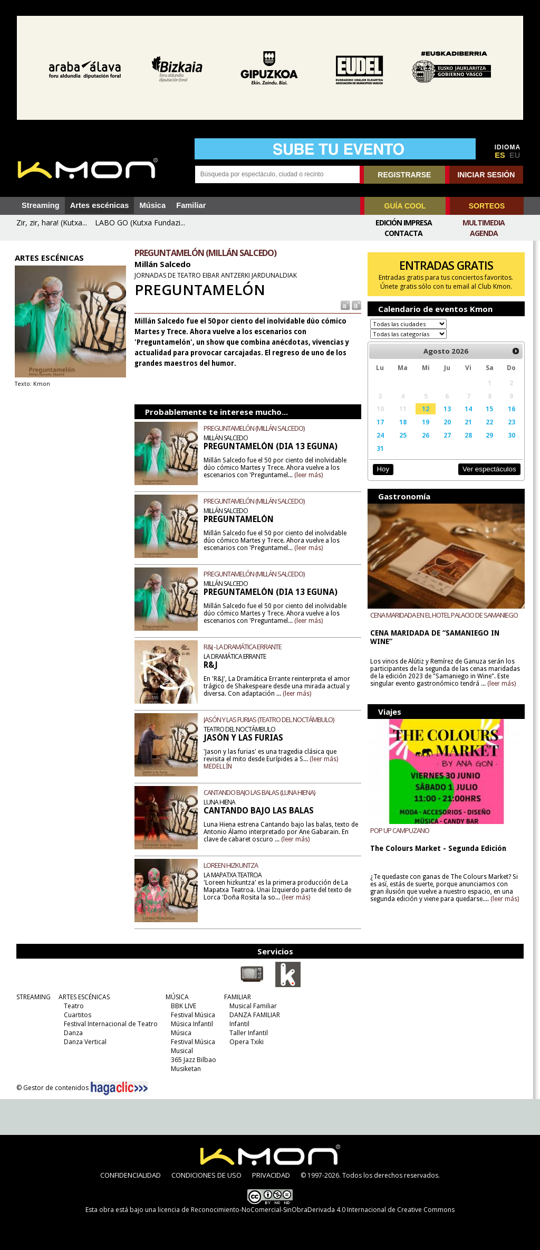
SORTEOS (487, 206)
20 (447, 422)
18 (403, 422)
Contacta (403, 233)
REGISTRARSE (404, 175)
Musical (179, 1050)
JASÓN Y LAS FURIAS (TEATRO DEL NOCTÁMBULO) (268, 719)
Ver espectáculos (490, 469)
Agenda (484, 233)
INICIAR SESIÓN (486, 175)
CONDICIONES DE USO (206, 1175)
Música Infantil (189, 1023)
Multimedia (483, 222)
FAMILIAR (234, 996)
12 (426, 408)
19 (426, 422)
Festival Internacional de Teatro (108, 1023)
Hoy (383, 469)
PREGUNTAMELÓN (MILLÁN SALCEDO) (253, 428)
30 (512, 435)
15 (490, 408)
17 (380, 422)
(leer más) (308, 475)
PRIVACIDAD (271, 1175)
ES (500, 155)
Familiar (191, 205)
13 (447, 408)
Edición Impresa (403, 222)
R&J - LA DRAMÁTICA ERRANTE (242, 646)
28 (469, 435)
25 (403, 435)
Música (152, 205)
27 (447, 435)
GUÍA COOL (405, 206)
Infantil (237, 1023)
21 (469, 422)
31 (380, 448)
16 (512, 408)
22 (490, 422)
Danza (70, 1032)
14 (469, 408)
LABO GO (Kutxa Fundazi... (140, 222)
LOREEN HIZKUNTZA (230, 865)
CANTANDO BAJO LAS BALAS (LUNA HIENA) (258, 792)
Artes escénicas (99, 205)
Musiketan (183, 1068)
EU (514, 155)
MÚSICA (174, 996)
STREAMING (31, 996)
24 (380, 435)
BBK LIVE (181, 1005)
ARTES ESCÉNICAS (81, 996)
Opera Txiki (244, 1041)
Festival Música (190, 1014)
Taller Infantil (246, 1032)
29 (490, 435)
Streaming (41, 205)
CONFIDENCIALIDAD (130, 1175)
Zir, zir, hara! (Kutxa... (51, 222)
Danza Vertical (82, 1041)
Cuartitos (75, 1014)
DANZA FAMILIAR (252, 1014)
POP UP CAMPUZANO (400, 831)
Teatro (71, 1005)
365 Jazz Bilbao (191, 1059)
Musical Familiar (250, 1005)
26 (426, 435)
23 (512, 422)
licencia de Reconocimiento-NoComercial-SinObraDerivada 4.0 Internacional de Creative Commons (306, 1209)
